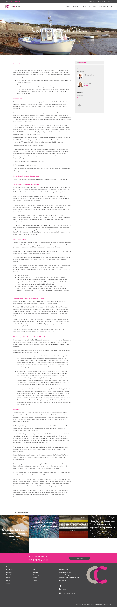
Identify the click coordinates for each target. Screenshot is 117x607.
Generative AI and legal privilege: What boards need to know (44, 525)
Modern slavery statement (67, 575)
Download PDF (83, 62)
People (68, 6)
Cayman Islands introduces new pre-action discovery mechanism (14, 533)
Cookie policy (63, 569)
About (90, 1)
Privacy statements (65, 572)
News (94, 6)
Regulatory (80, 97)
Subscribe (80, 558)
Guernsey (36, 575)
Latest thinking (103, 6)
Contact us (109, 1)
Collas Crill (86, 604)
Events (94, 1)
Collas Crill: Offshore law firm (12, 6)
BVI (34, 569)
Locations (86, 6)
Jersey (35, 577)
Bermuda (36, 566)
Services (76, 6)
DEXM (109, 604)
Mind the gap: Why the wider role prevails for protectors (73, 526)
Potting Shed (103, 604)
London (35, 580)
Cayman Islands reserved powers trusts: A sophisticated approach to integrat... (102, 526)
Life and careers (101, 1)
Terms (61, 566)
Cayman (35, 572)
